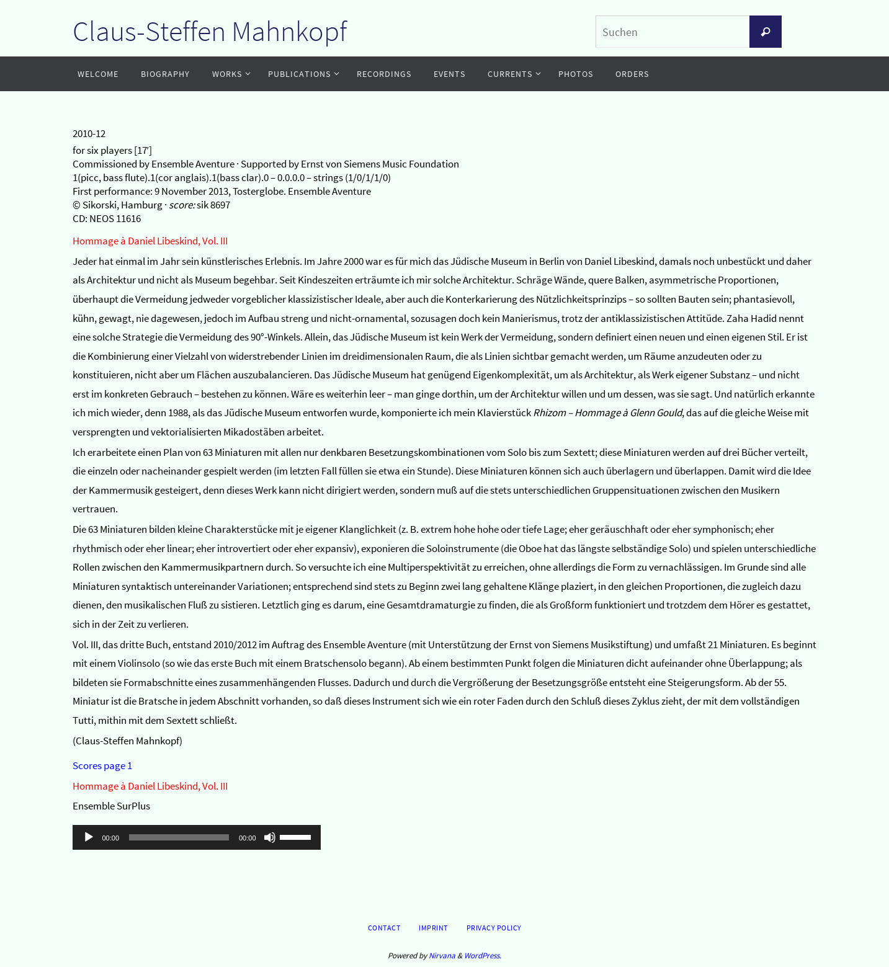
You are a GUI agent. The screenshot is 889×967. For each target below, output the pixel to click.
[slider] (179, 837)
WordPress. (482, 955)
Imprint (433, 927)
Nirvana (442, 955)
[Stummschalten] (270, 837)
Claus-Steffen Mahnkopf (210, 31)
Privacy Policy (494, 927)
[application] (197, 837)
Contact (384, 927)
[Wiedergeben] (89, 837)
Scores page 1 (102, 765)
